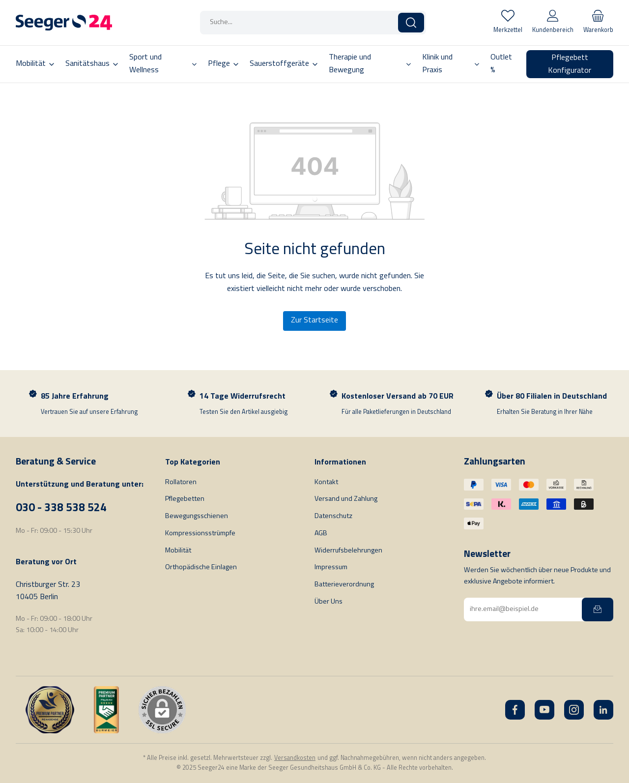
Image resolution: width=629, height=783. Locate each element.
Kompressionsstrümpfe (200, 533)
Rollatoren (181, 482)
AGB (320, 533)
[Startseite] (64, 22)
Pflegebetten (184, 499)
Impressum (330, 567)
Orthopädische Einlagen (201, 567)
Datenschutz (333, 516)
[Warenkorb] (598, 22)
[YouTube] (544, 710)
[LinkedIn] (603, 710)
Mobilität (178, 550)
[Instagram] (574, 710)
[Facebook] (515, 710)
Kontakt (326, 482)
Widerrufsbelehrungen (348, 550)
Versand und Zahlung (345, 499)
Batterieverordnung (344, 584)
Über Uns (328, 602)
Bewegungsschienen (196, 516)
